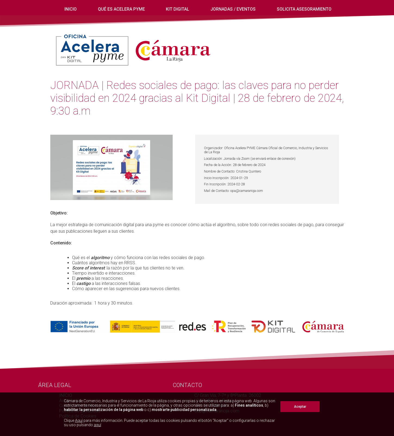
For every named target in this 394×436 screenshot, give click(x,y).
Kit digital (177, 9)
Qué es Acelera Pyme (121, 9)
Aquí (79, 420)
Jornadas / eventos (233, 9)
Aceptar (300, 407)
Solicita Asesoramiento (304, 9)
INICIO (70, 9)
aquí (97, 425)
